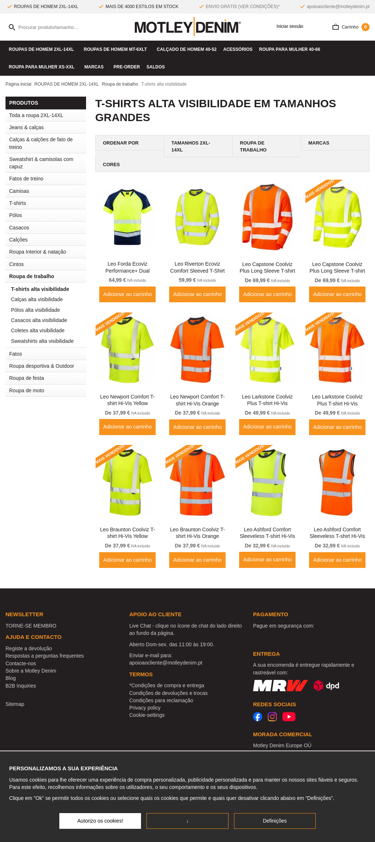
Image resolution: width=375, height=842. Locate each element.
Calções (18, 240)
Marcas (95, 67)
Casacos (47, 228)
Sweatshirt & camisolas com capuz (41, 162)
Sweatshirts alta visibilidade (42, 341)
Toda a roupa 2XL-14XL (36, 115)
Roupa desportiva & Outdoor (47, 366)
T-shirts (47, 203)
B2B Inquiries (20, 686)
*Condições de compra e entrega (166, 685)
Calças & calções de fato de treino (41, 143)
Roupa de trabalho (47, 276)
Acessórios (237, 49)
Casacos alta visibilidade (39, 320)
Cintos (16, 264)
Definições (275, 821)
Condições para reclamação (161, 700)
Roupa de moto (26, 390)
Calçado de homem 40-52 (186, 49)
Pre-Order (127, 67)
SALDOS (155, 67)
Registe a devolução (28, 648)
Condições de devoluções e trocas (168, 693)
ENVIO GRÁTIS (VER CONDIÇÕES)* (243, 6)
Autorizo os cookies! (100, 821)
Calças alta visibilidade (37, 299)
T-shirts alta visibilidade (40, 289)
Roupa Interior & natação (47, 252)
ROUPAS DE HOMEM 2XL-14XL (43, 49)
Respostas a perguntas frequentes (44, 656)
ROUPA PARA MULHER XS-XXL (43, 67)
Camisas (47, 191)
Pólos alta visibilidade (35, 310)
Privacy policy (145, 708)
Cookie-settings (147, 715)
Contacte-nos (20, 663)
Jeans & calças (47, 127)
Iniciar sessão (287, 26)
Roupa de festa (47, 378)
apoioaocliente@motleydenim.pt (338, 6)
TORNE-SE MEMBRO (30, 626)
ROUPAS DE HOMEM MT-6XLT (117, 49)
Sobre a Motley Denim (30, 671)
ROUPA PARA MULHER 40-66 (291, 49)
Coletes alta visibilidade (37, 330)
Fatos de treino (26, 179)
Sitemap (14, 704)
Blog (10, 678)
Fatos (15, 354)
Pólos (15, 215)
